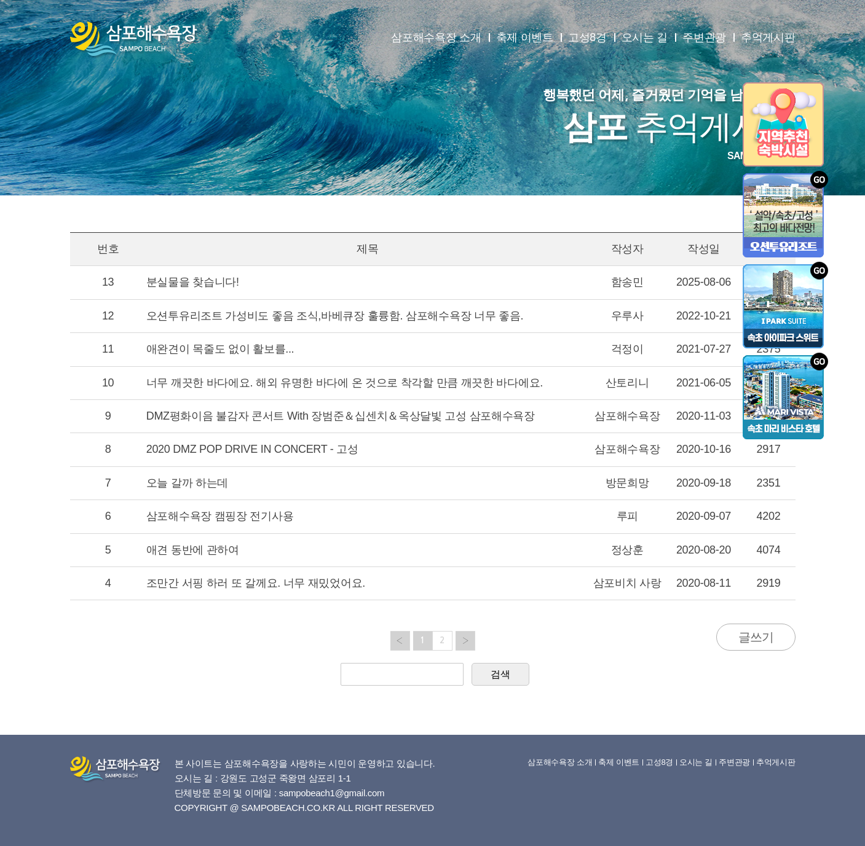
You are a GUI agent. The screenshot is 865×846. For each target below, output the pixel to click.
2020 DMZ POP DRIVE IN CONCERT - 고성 (252, 449)
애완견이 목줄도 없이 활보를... (220, 349)
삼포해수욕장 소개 (436, 37)
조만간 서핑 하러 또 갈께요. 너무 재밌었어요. (255, 583)
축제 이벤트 (524, 37)
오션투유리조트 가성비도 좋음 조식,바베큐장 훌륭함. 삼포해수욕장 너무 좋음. (334, 316)
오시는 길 (645, 37)
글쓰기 (755, 637)
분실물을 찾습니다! (192, 282)
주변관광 (704, 37)
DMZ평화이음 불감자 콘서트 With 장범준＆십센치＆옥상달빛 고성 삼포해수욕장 (340, 416)
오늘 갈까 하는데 (187, 483)
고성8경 (587, 37)
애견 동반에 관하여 (192, 550)
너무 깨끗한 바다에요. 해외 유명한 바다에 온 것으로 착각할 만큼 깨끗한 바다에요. (344, 383)
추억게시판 (768, 37)
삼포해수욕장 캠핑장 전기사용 (220, 516)
